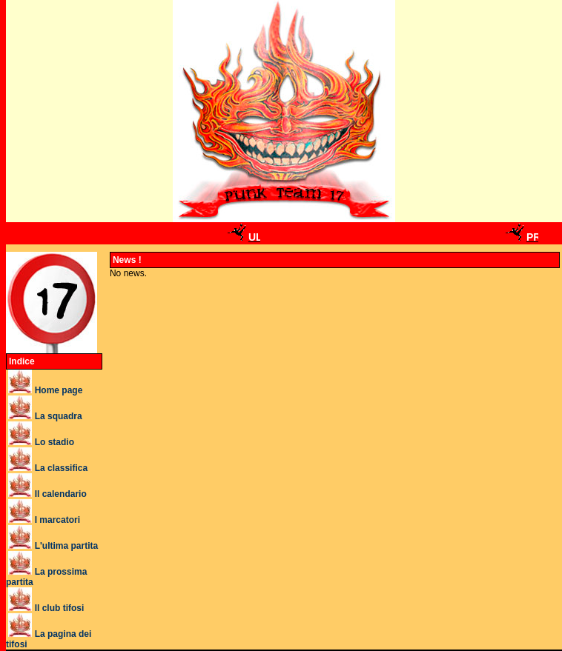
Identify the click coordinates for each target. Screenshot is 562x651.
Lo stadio (54, 442)
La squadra (58, 416)
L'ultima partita (67, 546)
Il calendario (61, 494)
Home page (59, 390)
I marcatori (57, 520)
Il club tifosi (60, 608)
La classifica (61, 468)
